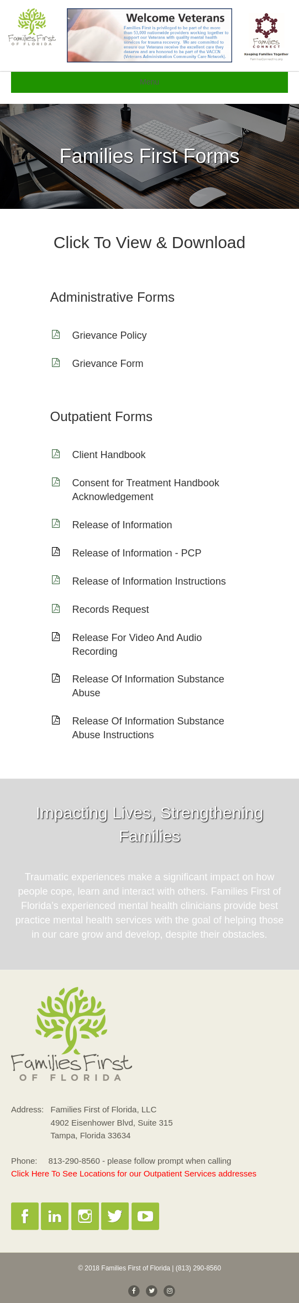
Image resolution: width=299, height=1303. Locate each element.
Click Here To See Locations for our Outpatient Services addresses (133, 1173)
